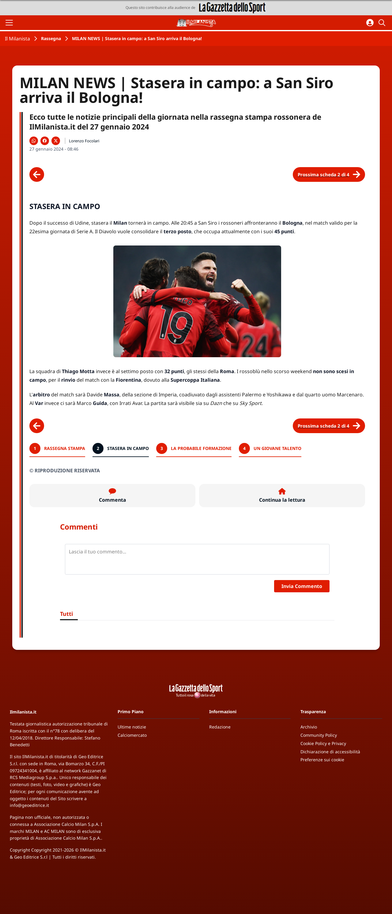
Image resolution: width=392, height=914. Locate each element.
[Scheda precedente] (36, 174)
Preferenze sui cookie (322, 759)
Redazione (220, 727)
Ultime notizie (132, 727)
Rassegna (51, 38)
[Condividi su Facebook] (44, 141)
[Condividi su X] (55, 141)
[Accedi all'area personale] (370, 22)
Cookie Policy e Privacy (323, 743)
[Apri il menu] (9, 22)
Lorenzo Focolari (84, 141)
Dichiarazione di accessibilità (330, 752)
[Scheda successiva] (329, 174)
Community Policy (318, 735)
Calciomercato (132, 735)
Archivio (308, 727)
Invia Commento (301, 586)
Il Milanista (17, 38)
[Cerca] (383, 22)
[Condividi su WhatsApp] (33, 141)
